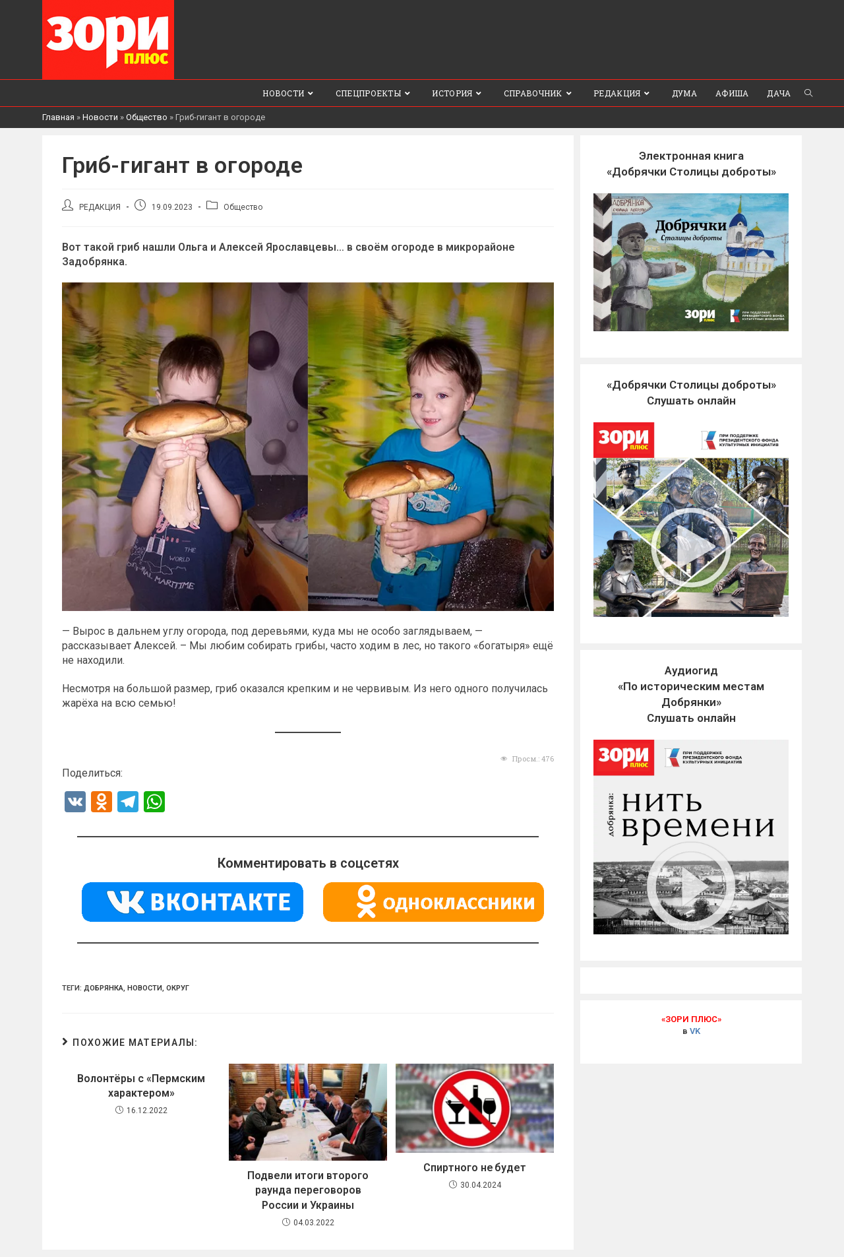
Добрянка (103, 988)
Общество (146, 117)
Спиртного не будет (474, 1167)
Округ (177, 988)
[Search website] (808, 93)
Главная (58, 117)
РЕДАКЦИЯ (100, 207)
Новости (100, 117)
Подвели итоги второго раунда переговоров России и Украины (308, 1190)
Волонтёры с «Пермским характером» (141, 1085)
